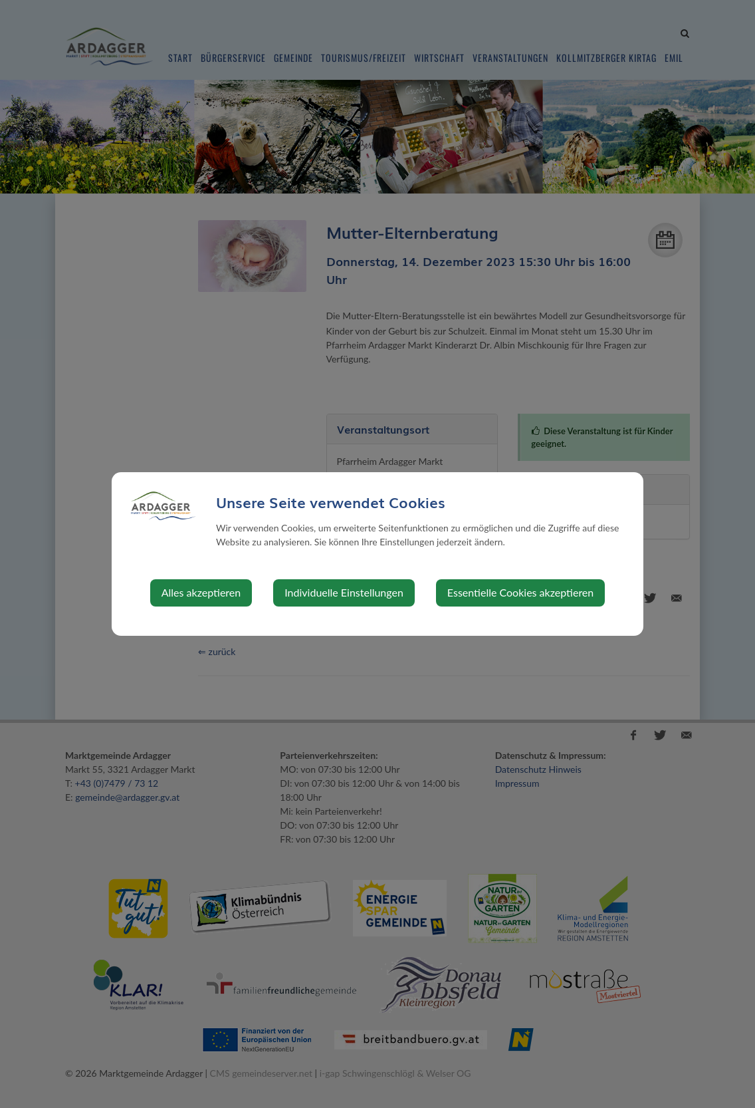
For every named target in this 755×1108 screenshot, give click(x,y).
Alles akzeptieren (201, 592)
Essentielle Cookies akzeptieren (520, 592)
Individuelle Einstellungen (343, 592)
